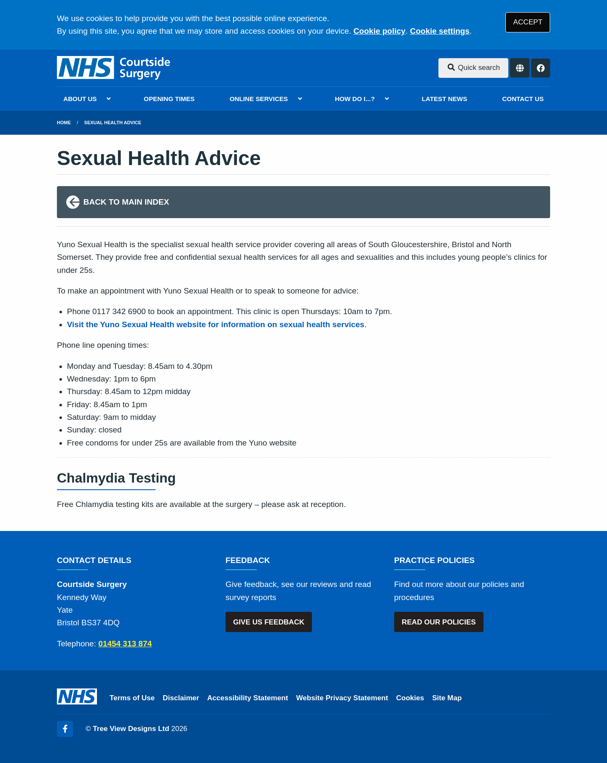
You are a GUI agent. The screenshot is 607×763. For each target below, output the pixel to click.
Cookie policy (379, 31)
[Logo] (114, 68)
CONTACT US (522, 98)
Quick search (473, 68)
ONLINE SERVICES (259, 98)
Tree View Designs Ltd (131, 729)
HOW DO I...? (355, 98)
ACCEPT (528, 22)
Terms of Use (132, 698)
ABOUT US (80, 98)
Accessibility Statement (247, 698)
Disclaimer (181, 698)
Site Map (447, 698)
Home (64, 122)
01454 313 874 (125, 643)
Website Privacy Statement (342, 698)
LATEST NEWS (444, 98)
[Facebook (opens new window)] (65, 729)
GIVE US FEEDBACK (268, 622)
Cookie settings (439, 31)
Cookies (410, 698)
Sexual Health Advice (112, 122)
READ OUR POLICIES (439, 622)
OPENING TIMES (169, 98)
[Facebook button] (540, 68)
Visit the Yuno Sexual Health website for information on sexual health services (216, 324)
